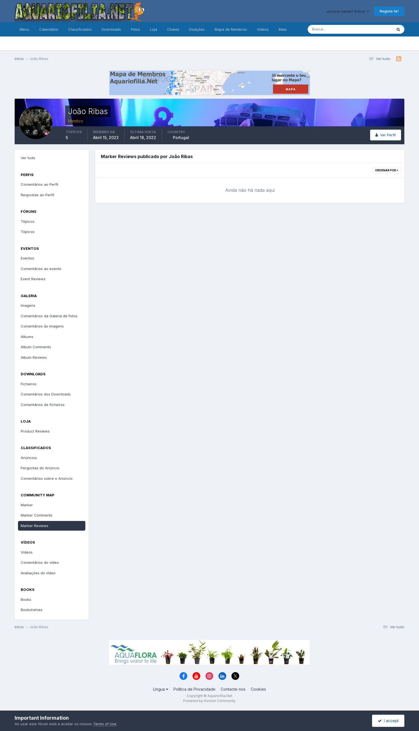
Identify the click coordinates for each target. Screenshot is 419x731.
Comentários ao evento (41, 268)
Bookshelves (32, 609)
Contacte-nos (233, 689)
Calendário (48, 29)
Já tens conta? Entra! (347, 11)
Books (26, 599)
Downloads (111, 29)
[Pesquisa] (332, 29)
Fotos (135, 29)
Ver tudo (28, 158)
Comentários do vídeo (40, 562)
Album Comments (36, 347)
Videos (27, 552)
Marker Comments (36, 515)
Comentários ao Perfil (39, 184)
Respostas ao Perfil (37, 195)
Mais (283, 29)
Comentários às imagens (42, 326)
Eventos (27, 258)
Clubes (173, 29)
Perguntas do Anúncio (40, 468)
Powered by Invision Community (209, 701)
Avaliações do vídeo (38, 573)
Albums (27, 336)
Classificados (80, 29)
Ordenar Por (386, 170)
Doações (197, 29)
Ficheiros (28, 384)
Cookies (258, 689)
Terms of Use (104, 724)
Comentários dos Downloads (46, 394)
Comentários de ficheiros (43, 404)
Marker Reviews (34, 525)
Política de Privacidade (194, 689)
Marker (27, 505)
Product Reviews (35, 431)
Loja (153, 29)
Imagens (28, 305)
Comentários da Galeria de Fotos (49, 316)
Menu (24, 29)
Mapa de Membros (231, 29)
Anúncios (29, 457)
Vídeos (263, 29)
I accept (388, 720)
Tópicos (28, 221)
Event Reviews (33, 279)
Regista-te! (389, 11)
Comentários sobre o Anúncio (47, 478)
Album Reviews (34, 357)
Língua (160, 689)
